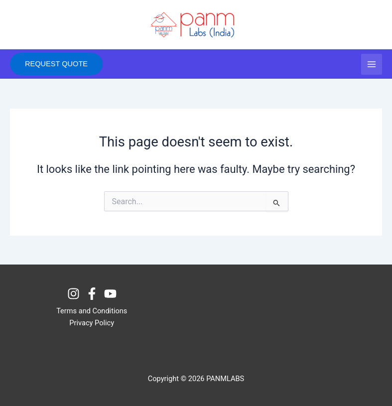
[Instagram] (73, 293)
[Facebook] (92, 293)
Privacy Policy (91, 322)
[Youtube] (110, 293)
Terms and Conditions (91, 310)
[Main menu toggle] (371, 64)
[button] (56, 64)
